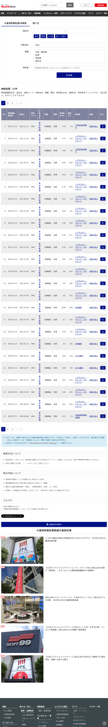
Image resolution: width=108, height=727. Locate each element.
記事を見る (93, 126)
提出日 (26, 30)
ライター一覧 (94, 706)
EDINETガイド (79, 720)
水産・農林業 (69, 51)
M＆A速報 (8, 710)
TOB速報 (7, 717)
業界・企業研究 (27, 710)
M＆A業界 (60, 721)
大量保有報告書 (62, 714)
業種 (27, 51)
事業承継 (37, 13)
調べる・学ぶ (26, 13)
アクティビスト (62, 710)
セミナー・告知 (101, 13)
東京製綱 (39, 126)
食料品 (69, 60)
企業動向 (59, 724)
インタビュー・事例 (51, 13)
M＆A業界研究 (28, 715)
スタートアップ (66, 13)
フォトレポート (79, 716)
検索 (70, 5)
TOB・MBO (60, 717)
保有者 (26, 67)
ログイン (87, 5)
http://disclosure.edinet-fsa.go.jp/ (43, 443)
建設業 (69, 57)
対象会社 (25, 44)
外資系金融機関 (79, 723)
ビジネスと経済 (80, 13)
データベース (11, 13)
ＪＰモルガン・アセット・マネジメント (81, 138)
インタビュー (43, 722)
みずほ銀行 (79, 356)
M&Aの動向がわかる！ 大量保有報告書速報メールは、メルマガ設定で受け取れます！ (26, 507)
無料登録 (101, 5)
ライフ (90, 13)
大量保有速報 (9, 714)
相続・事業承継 (44, 710)
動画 (24, 724)
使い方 (36, 23)
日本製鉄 (78, 307)
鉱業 (69, 54)
